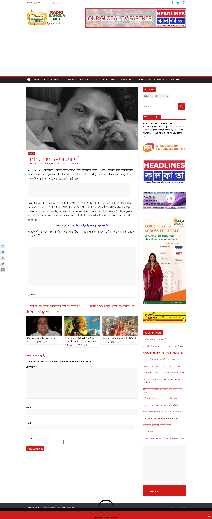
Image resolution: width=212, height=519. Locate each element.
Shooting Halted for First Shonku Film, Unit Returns (81, 340)
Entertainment (51, 79)
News (36, 79)
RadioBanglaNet (49, 163)
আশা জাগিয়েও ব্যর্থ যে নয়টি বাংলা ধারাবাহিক (161, 359)
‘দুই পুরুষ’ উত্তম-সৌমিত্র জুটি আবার (47, 2)
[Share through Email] (2, 269)
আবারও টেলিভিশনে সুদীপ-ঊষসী (120, 338)
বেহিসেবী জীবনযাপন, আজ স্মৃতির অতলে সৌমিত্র (163, 346)
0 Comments (64, 163)
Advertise (176, 79)
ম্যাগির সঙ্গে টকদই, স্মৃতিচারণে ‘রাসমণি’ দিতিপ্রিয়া (53, 306)
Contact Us (160, 79)
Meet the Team (143, 79)
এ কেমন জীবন (148, 431)
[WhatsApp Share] (2, 257)
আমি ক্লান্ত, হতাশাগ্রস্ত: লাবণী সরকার (157, 425)
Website (30, 438)
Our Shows (125, 79)
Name (29, 407)
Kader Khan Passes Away (42, 338)
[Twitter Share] (2, 251)
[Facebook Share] (2, 245)
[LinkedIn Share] (2, 263)
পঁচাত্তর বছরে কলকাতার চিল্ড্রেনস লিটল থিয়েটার (162, 411)
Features (70, 79)
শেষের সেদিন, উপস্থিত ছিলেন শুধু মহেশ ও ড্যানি (87, 225)
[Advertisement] (106, 55)
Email (29, 423)
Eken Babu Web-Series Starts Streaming (161, 418)
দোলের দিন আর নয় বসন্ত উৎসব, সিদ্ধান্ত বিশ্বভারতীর (163, 438)
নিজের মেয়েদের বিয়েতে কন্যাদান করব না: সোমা (162, 366)
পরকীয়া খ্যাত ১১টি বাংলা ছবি (155, 339)
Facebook (153, 491)
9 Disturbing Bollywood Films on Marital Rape (163, 352)
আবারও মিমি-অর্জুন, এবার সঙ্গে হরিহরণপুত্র (113, 306)
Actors (77, 163)
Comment (31, 366)
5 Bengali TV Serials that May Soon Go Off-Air (163, 372)
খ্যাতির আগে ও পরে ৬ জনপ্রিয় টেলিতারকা (160, 398)
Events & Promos (88, 79)
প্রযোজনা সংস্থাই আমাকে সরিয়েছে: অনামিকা (160, 405)
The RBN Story (108, 79)
